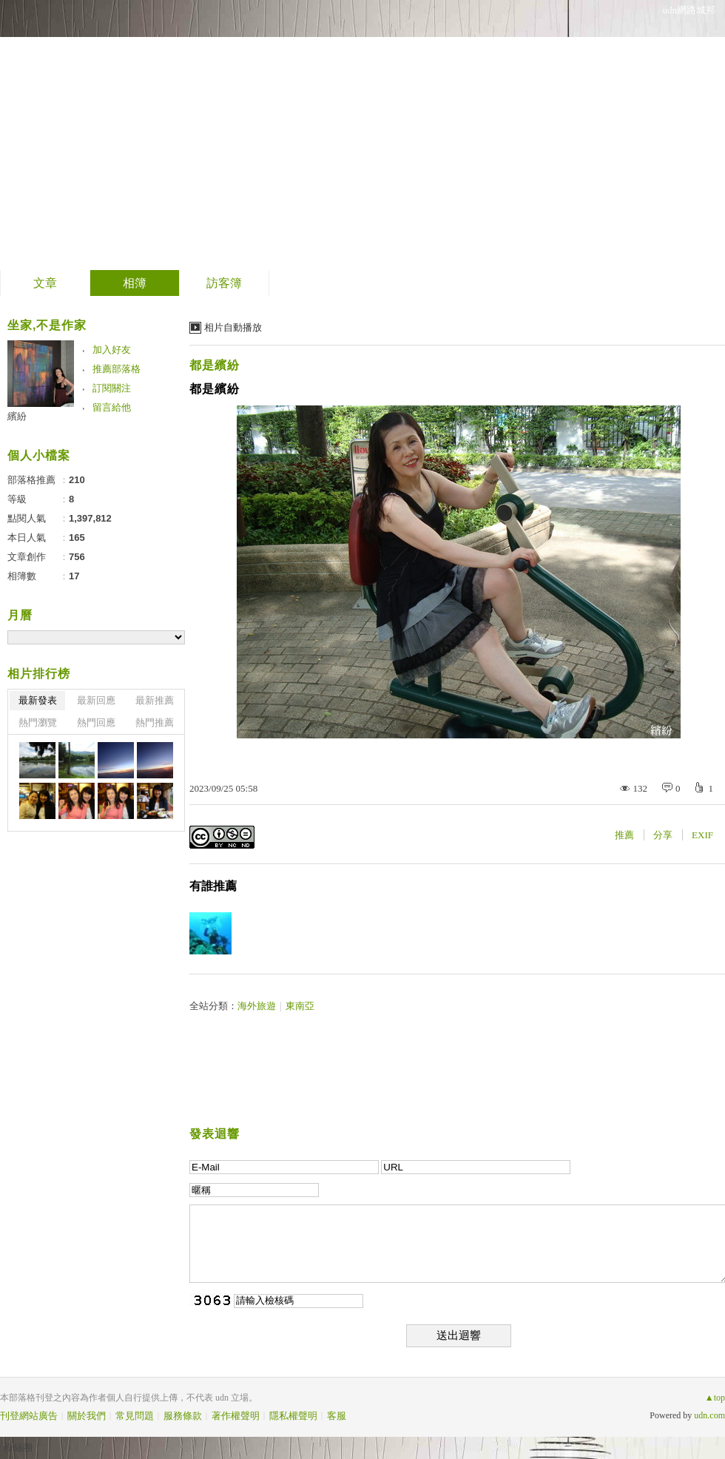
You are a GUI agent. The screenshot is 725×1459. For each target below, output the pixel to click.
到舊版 (219, 135)
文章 (45, 283)
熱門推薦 (154, 722)
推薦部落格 (116, 368)
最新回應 (96, 700)
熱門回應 (96, 722)
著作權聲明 (236, 1415)
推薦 (624, 834)
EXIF (702, 834)
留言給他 (111, 407)
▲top (715, 1397)
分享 (662, 834)
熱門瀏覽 (37, 722)
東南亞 (300, 1005)
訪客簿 (224, 283)
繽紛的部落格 (100, 130)
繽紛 (17, 416)
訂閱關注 (111, 388)
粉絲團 (18, 1447)
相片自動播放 (233, 327)
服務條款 (182, 1415)
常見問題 (134, 1415)
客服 (336, 1415)
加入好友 (111, 349)
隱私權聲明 (293, 1415)
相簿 (134, 283)
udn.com (709, 1415)
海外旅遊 (256, 1005)
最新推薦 (154, 700)
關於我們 (86, 1415)
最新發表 (37, 700)
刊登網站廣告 (29, 1415)
